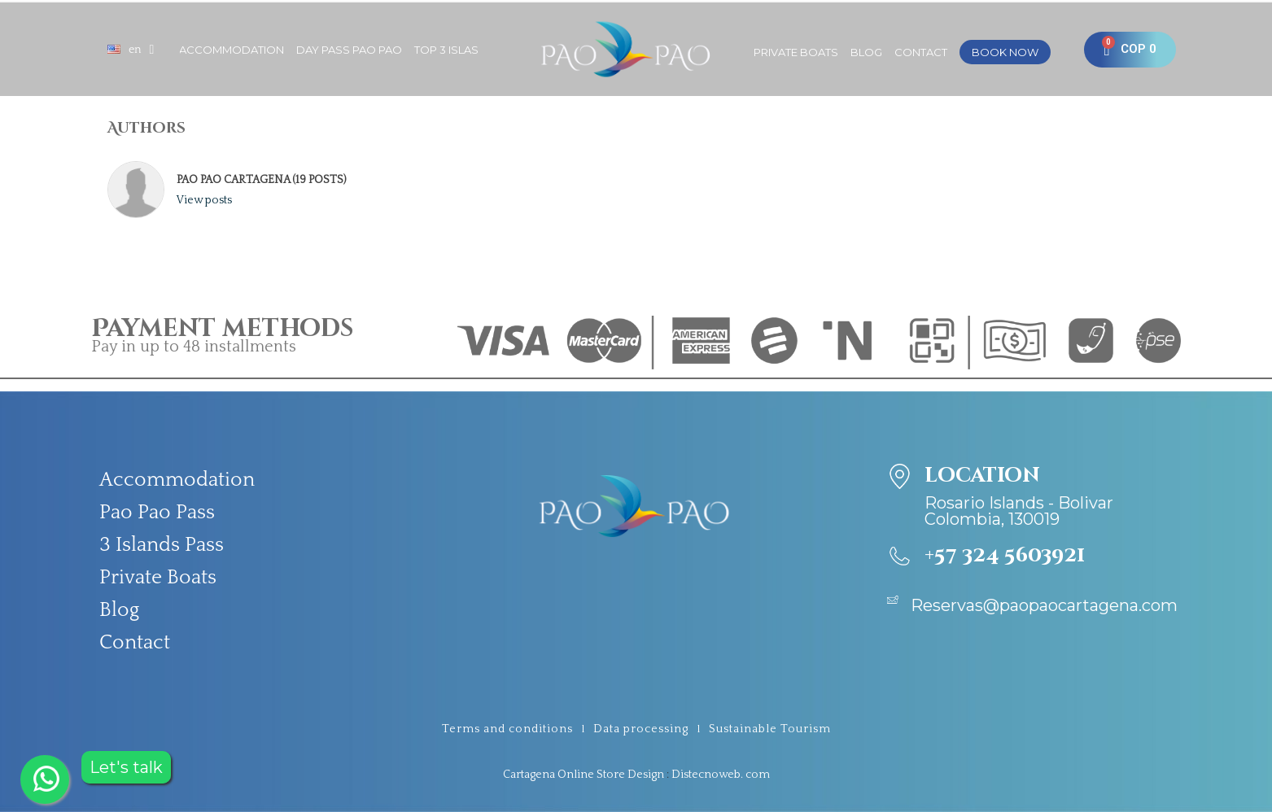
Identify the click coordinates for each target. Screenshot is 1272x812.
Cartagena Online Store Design (583, 774)
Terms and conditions (507, 729)
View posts (204, 200)
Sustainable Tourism (770, 729)
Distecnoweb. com (720, 774)
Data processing (640, 729)
